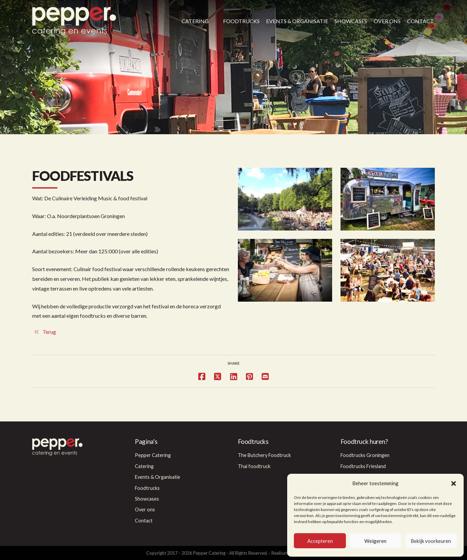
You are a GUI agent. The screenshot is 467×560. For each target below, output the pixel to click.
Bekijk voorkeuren (431, 541)
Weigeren (375, 541)
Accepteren (320, 541)
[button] (453, 483)
